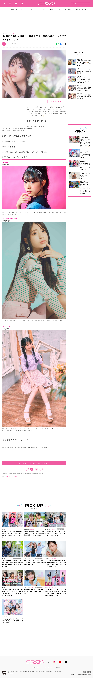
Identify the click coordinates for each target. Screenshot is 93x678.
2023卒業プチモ (16, 476)
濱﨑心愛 (8, 476)
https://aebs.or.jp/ (11, 675)
